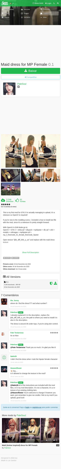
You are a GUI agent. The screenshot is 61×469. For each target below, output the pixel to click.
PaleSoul (21, 84)
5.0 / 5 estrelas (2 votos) (8, 206)
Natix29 (13, 356)
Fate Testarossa (17, 333)
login (27, 407)
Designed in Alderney (9, 458)
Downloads (9, 201)
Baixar (30, 70)
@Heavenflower (16, 393)
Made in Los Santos (8, 460)
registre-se (36, 407)
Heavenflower (16, 368)
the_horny (14, 300)
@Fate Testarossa (17, 347)
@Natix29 (14, 385)
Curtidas (22, 201)
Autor (20, 312)
